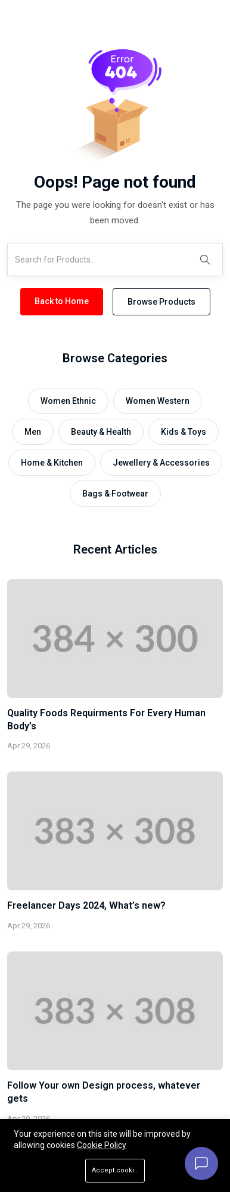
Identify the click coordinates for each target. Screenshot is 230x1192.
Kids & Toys (183, 432)
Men (32, 432)
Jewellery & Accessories (161, 462)
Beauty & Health (101, 432)
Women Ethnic (68, 401)
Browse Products (161, 301)
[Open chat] (201, 1163)
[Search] (205, 259)
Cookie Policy (101, 1145)
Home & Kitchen (52, 462)
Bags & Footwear (115, 493)
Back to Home (62, 301)
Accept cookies (117, 1170)
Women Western (157, 401)
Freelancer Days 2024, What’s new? (86, 905)
